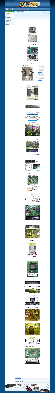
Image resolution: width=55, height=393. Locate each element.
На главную (8, 9)
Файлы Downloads (20, 9)
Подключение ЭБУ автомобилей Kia (19, 379)
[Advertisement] (32, 18)
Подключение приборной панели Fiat (19, 381)
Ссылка (14, 9)
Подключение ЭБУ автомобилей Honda (19, 380)
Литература (26, 9)
